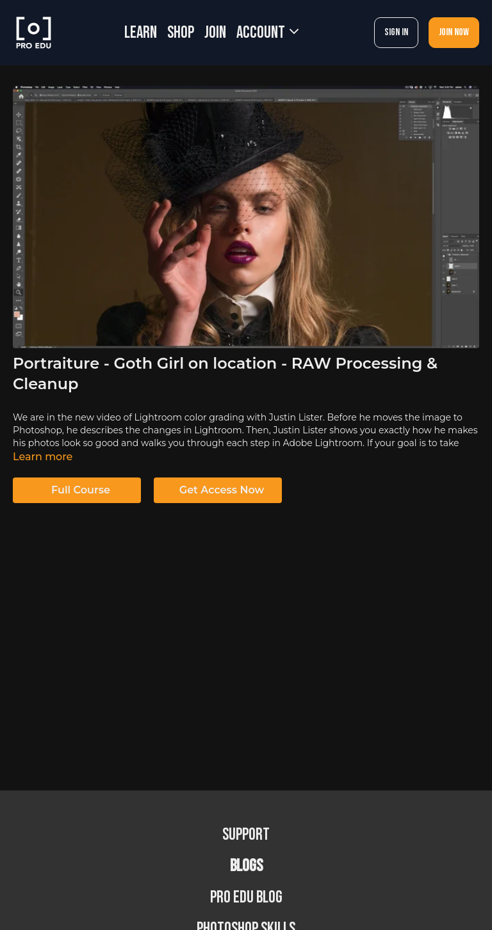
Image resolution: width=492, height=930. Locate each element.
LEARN (140, 33)
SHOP (180, 33)
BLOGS (246, 866)
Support (246, 835)
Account (267, 33)
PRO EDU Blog (246, 898)
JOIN (215, 33)
